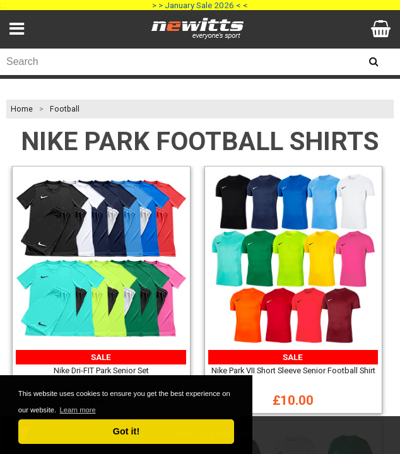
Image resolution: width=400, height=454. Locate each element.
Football (64, 109)
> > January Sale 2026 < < (200, 5)
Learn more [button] (77, 410)
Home (22, 109)
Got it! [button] (126, 431)
